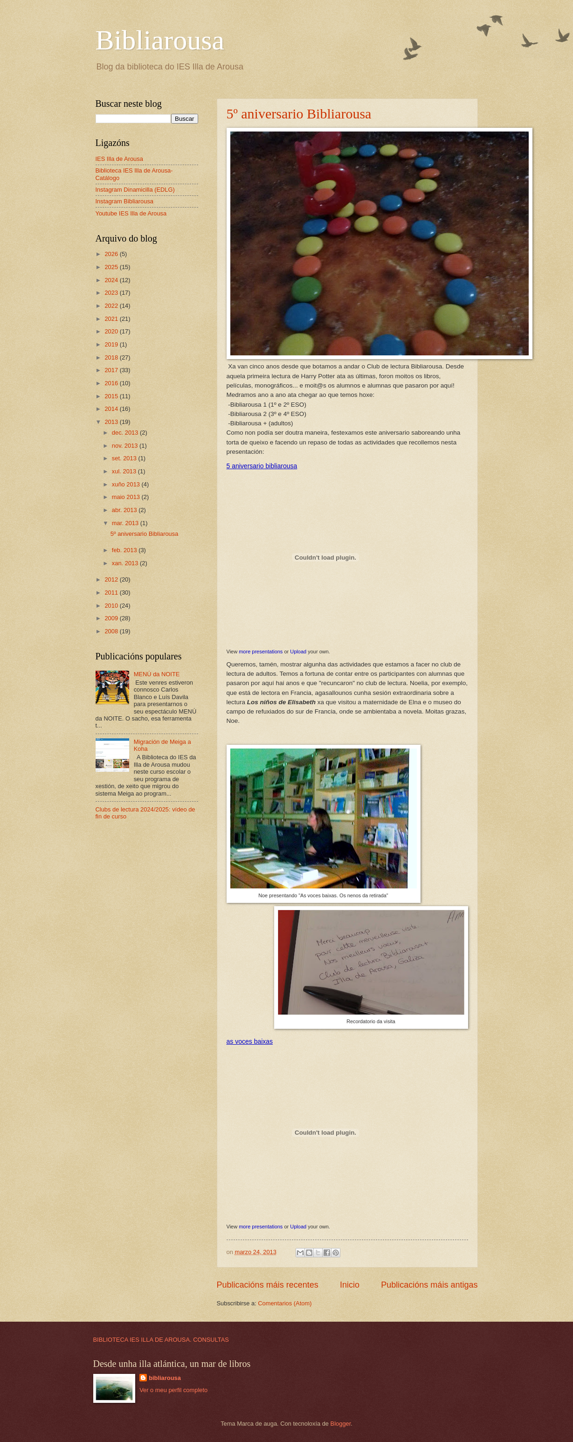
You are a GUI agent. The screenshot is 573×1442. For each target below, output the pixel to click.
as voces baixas (250, 1041)
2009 (111, 618)
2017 (111, 370)
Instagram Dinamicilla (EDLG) (135, 189)
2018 (111, 357)
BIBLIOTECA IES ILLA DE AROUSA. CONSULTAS (161, 1339)
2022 (111, 305)
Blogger (341, 1423)
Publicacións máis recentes (267, 1284)
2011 (111, 592)
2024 (111, 280)
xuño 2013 (127, 484)
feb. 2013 (125, 550)
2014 (111, 408)
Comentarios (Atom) (284, 1303)
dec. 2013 (126, 432)
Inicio (349, 1284)
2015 (111, 396)
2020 (111, 331)
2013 (111, 421)
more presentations (261, 651)
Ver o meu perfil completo (173, 1390)
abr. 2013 (125, 509)
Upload (298, 651)
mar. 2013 (126, 523)
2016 (111, 383)
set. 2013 (125, 458)
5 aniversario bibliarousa (262, 466)
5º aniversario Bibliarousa (299, 113)
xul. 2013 (125, 471)
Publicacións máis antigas (429, 1284)
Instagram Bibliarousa (125, 201)
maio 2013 (127, 496)
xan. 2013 (126, 563)
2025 (111, 266)
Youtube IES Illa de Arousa (131, 213)
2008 (111, 631)
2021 (111, 318)
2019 (111, 344)
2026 (111, 253)
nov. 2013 (125, 445)
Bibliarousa (160, 40)
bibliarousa (165, 1377)
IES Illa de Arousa (119, 158)
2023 (111, 292)
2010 (111, 605)
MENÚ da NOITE (157, 674)
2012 (111, 579)
